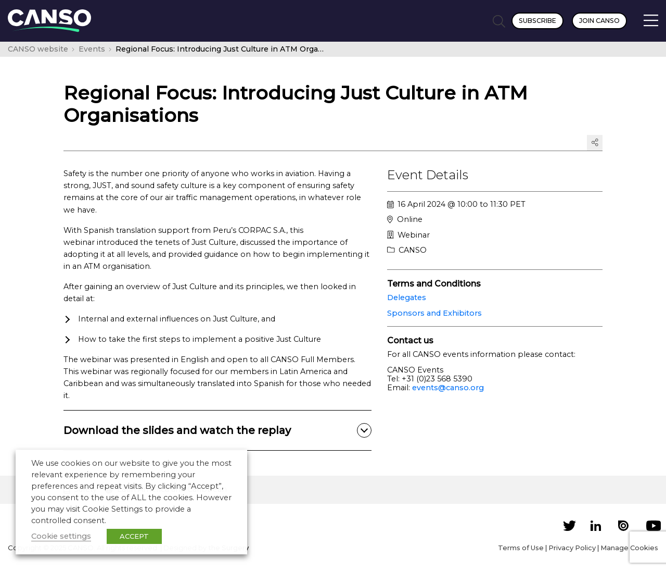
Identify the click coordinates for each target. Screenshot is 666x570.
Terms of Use (521, 547)
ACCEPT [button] (134, 536)
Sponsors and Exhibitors (434, 313)
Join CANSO (599, 20)
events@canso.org (448, 387)
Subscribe (537, 20)
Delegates (406, 297)
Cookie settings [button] (61, 536)
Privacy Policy (572, 547)
